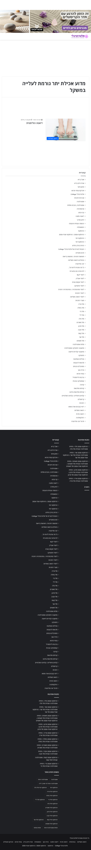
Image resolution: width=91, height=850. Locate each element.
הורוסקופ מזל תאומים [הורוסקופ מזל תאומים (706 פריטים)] (52, 824)
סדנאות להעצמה (78, 363)
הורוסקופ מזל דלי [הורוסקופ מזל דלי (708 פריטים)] (40, 799)
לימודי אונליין (80, 278)
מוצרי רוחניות (79, 300)
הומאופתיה (80, 227)
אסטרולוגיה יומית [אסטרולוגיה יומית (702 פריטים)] (43, 779)
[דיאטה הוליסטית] (66, 130)
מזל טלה (81, 319)
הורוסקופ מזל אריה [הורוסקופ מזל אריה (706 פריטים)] (52, 791)
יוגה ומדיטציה (79, 264)
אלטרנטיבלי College (77, 194)
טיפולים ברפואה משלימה (76, 260)
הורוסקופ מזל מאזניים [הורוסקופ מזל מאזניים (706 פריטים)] (51, 808)
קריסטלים (81, 399)
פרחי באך (81, 370)
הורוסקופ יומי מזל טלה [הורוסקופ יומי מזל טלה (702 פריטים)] (40, 787)
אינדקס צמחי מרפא (78, 191)
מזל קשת (81, 333)
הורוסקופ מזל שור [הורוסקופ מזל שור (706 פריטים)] (39, 820)
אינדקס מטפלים (8, 842)
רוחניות (81, 403)
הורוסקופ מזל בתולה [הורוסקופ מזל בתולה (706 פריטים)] (52, 795)
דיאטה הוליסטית (34, 123)
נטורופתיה (72, 842)
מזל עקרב (81, 330)
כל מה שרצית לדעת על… (76, 267)
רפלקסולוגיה (80, 418)
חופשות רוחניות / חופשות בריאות (73, 256)
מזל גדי (82, 311)
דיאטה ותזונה (80, 216)
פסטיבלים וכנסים (78, 366)
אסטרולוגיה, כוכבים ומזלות (75, 205)
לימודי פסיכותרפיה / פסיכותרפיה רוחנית (71, 289)
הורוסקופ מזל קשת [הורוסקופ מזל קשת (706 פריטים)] (52, 820)
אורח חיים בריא (79, 183)
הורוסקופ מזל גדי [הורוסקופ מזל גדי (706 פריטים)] (53, 799)
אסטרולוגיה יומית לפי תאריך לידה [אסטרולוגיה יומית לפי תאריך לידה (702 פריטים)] (48, 783)
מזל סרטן (81, 326)
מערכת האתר (37, 120)
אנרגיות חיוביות (79, 198)
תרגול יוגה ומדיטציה (77, 421)
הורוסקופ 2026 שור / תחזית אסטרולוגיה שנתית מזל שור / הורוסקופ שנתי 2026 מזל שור (75, 455)
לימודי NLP (80, 275)
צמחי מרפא (80, 374)
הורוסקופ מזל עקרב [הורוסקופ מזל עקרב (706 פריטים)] (52, 816)
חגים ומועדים (80, 253)
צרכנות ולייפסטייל (78, 377)
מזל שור (81, 337)
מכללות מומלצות (78, 359)
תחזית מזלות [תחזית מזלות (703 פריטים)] (37, 828)
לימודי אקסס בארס (78, 282)
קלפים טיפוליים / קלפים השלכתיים (73, 396)
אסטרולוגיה (80, 202)
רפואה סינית (80, 414)
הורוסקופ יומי (80, 238)
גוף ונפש (81, 213)
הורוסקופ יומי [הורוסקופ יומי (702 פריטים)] (54, 787)
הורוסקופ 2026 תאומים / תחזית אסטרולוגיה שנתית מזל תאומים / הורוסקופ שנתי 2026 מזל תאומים (77, 463)
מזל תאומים (80, 341)
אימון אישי (81, 187)
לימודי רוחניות (79, 293)
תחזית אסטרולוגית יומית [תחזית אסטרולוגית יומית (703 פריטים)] (51, 828)
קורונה (82, 385)
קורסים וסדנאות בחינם (77, 392)
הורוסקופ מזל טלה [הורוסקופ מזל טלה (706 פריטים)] (52, 804)
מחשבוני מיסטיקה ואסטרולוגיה (74, 348)
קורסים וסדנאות (79, 388)
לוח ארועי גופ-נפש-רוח (77, 271)
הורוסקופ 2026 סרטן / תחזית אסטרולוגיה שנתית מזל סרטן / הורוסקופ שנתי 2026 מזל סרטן (78, 472)
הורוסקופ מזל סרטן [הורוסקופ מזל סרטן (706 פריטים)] (52, 812)
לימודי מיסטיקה (79, 286)
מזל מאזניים (80, 322)
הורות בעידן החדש (78, 245)
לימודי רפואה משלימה (77, 297)
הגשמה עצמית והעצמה (76, 223)
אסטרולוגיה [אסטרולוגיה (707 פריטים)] (54, 779)
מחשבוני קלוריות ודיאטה (76, 352)
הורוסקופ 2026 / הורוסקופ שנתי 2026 (71, 234)
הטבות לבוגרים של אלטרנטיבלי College (71, 249)
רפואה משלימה (79, 410)
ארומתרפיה (80, 209)
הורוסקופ (81, 231)
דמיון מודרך (80, 220)
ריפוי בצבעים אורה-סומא (76, 407)
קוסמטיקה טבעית (78, 381)
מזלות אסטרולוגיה (78, 344)
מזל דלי (82, 315)
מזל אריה (81, 304)
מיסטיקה (81, 355)
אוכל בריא (81, 180)
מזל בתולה (80, 308)
